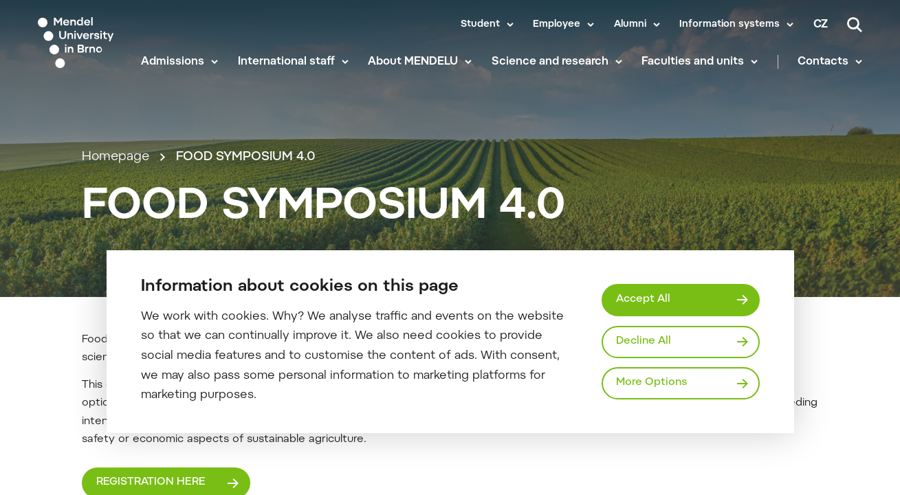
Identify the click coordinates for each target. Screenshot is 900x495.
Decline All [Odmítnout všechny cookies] (643, 341)
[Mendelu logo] (80, 43)
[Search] (854, 24)
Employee (556, 25)
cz (820, 24)
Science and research (550, 61)
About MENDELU (413, 61)
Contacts (823, 61)
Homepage (115, 157)
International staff (286, 61)
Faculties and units (692, 61)
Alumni (630, 25)
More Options (651, 382)
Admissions (172, 61)
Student (480, 25)
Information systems (729, 25)
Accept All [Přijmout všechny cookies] (643, 299)
